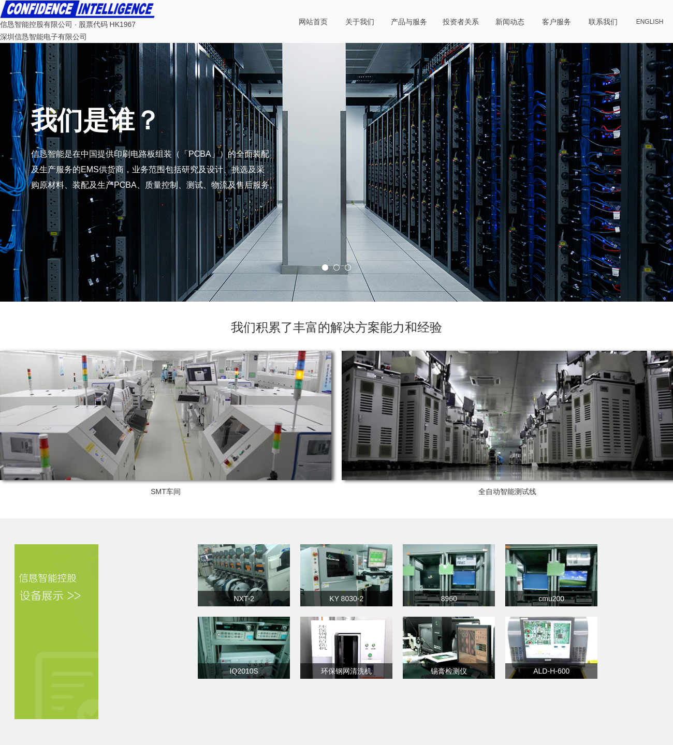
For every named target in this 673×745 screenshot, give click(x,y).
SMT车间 (166, 491)
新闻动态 (509, 22)
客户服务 (556, 22)
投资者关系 (461, 22)
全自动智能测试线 (507, 491)
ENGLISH (650, 21)
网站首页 (313, 22)
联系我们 (603, 22)
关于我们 (359, 22)
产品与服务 (409, 22)
